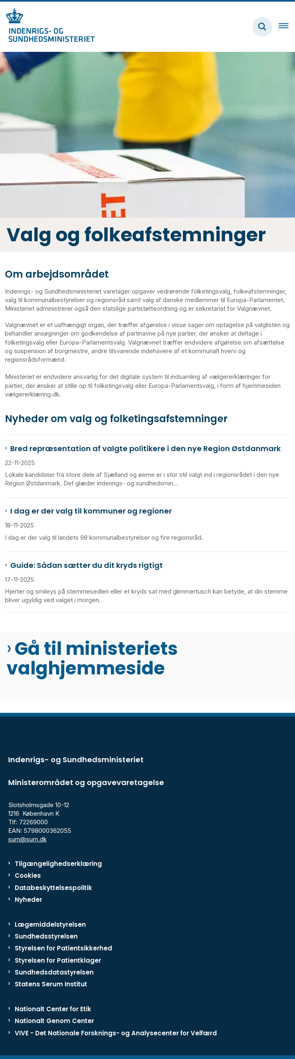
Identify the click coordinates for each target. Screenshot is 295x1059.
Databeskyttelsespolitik (53, 887)
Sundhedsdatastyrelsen (54, 972)
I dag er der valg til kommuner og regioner (91, 511)
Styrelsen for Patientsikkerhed (63, 948)
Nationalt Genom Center (54, 1021)
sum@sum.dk (27, 839)
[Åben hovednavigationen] (287, 27)
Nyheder (28, 899)
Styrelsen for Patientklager (58, 960)
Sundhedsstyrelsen (46, 936)
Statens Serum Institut (51, 984)
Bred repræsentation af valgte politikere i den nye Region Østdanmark (145, 449)
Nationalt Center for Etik (53, 1009)
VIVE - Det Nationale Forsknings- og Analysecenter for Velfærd (116, 1033)
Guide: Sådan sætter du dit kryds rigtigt (86, 565)
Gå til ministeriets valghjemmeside (92, 658)
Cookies (28, 875)
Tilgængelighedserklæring (58, 863)
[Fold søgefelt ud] (262, 27)
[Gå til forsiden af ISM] (47, 26)
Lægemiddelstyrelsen (50, 924)
